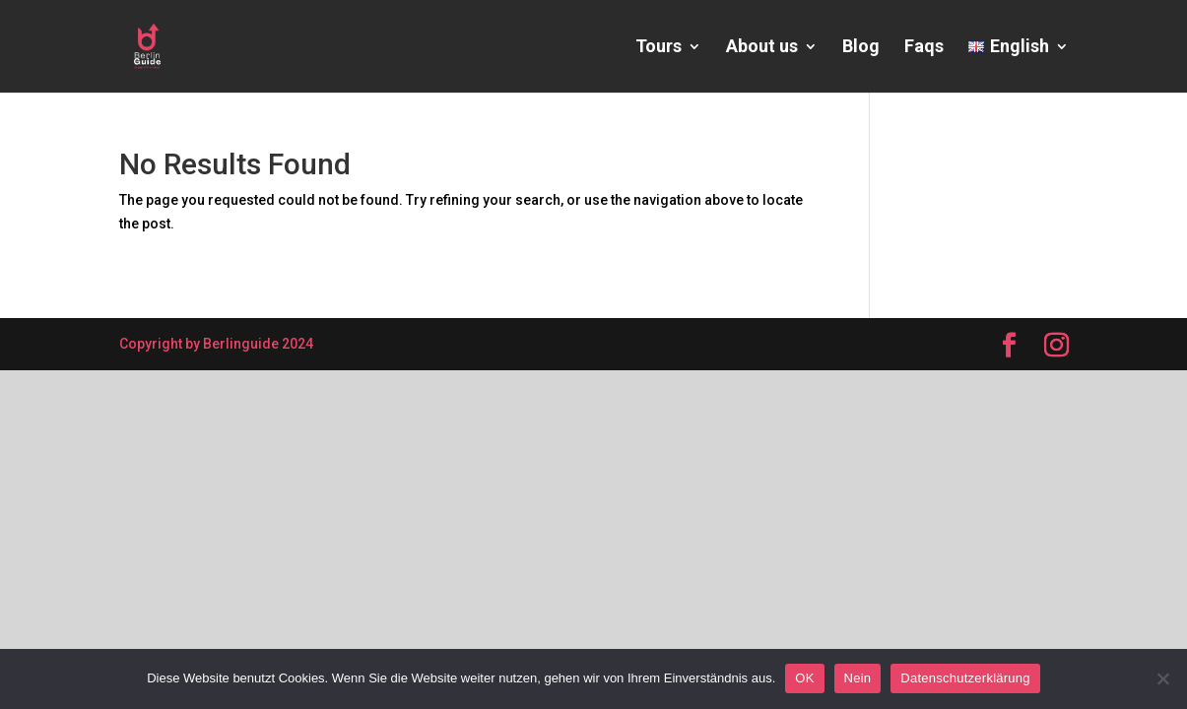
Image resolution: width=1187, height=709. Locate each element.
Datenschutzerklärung (964, 678)
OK (804, 678)
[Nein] (1162, 678)
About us (762, 47)
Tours (658, 47)
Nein (858, 678)
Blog (861, 47)
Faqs (924, 47)
